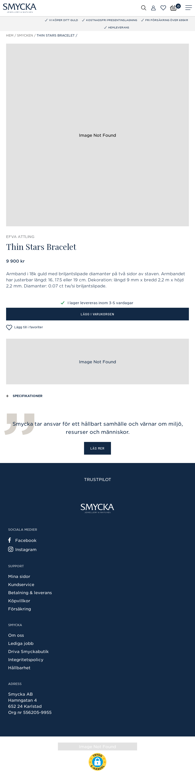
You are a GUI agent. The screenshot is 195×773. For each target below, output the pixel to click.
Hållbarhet (19, 667)
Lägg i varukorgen (97, 314)
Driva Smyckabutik (28, 651)
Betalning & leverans (30, 592)
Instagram (22, 549)
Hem (9, 35)
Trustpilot (97, 479)
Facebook (22, 540)
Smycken (25, 35)
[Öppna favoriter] (163, 8)
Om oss (16, 635)
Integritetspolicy (25, 659)
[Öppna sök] (143, 7)
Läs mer (97, 448)
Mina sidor (19, 576)
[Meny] (188, 8)
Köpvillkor (19, 600)
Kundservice (21, 584)
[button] (97, 762)
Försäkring (19, 608)
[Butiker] (153, 8)
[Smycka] (20, 8)
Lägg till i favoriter (24, 327)
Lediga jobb (21, 643)
